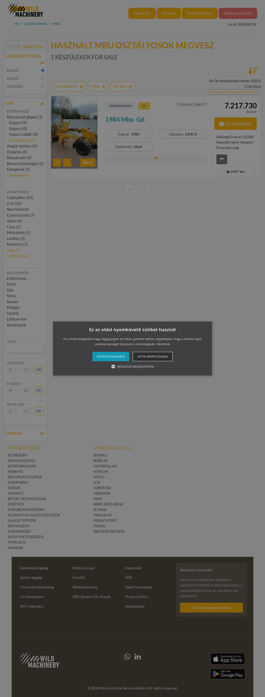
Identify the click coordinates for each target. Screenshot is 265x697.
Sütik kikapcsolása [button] (152, 356)
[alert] (132, 348)
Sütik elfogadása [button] (111, 356)
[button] (132, 348)
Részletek (163, 344)
